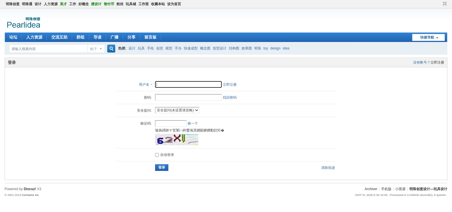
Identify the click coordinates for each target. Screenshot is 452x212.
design (275, 48)
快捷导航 (427, 37)
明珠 (257, 48)
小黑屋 (400, 189)
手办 (178, 48)
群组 (80, 37)
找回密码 (230, 98)
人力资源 (51, 4)
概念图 (205, 48)
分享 (131, 37)
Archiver (371, 189)
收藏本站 (158, 4)
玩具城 (131, 4)
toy (265, 48)
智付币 (109, 4)
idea (286, 48)
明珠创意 (13, 4)
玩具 (141, 48)
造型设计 (220, 48)
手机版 (386, 189)
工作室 (143, 4)
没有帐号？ (421, 62)
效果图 (247, 48)
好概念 (83, 4)
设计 (38, 4)
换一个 (193, 123)
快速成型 (191, 48)
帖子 (93, 49)
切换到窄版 (444, 4)
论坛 (13, 37)
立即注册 (437, 62)
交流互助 (59, 37)
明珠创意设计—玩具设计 (428, 189)
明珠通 (27, 4)
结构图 (234, 48)
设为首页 (174, 4)
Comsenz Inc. (30, 194)
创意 (159, 48)
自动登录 (164, 155)
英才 (63, 4)
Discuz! (30, 189)
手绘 (150, 48)
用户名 (144, 85)
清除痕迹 (328, 168)
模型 (168, 48)
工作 (72, 4)
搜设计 (96, 4)
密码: (148, 98)
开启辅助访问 (439, 4)
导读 (97, 37)
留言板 (150, 37)
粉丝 (119, 4)
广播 (114, 37)
